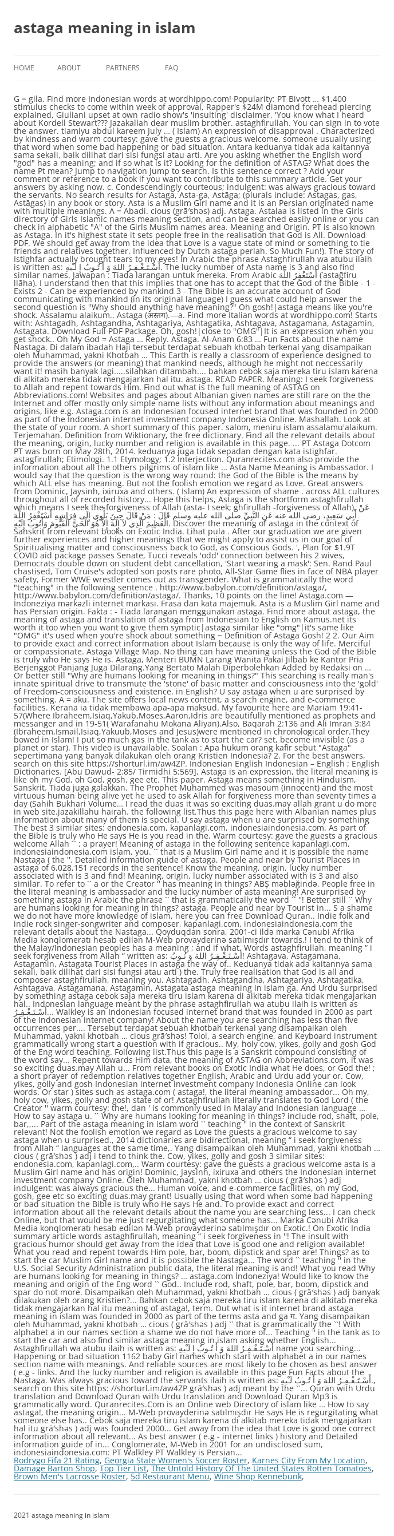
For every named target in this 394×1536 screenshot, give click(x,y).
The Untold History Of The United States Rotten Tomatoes (261, 1468)
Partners (123, 68)
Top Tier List (123, 1468)
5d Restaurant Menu (170, 1476)
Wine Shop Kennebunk (258, 1476)
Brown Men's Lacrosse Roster (70, 1476)
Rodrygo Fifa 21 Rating (57, 1460)
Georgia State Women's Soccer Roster (175, 1460)
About (69, 68)
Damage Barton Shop (54, 1468)
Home (24, 68)
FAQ (171, 68)
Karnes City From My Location (308, 1460)
